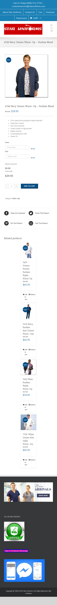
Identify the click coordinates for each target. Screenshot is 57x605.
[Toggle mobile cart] (51, 31)
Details (32, 294)
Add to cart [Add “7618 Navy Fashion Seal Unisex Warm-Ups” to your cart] (26, 352)
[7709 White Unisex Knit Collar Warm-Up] (28, 422)
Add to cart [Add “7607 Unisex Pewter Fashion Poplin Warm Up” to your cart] (26, 296)
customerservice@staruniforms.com (28, 6)
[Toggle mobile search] (51, 28)
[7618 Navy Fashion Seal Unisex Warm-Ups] (28, 312)
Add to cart (29, 186)
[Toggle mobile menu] (51, 25)
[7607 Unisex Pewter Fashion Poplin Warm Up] (28, 250)
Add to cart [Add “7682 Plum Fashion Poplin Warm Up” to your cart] (26, 407)
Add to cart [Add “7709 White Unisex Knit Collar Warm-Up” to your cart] (26, 462)
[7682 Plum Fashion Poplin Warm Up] (28, 367)
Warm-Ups (16, 198)
